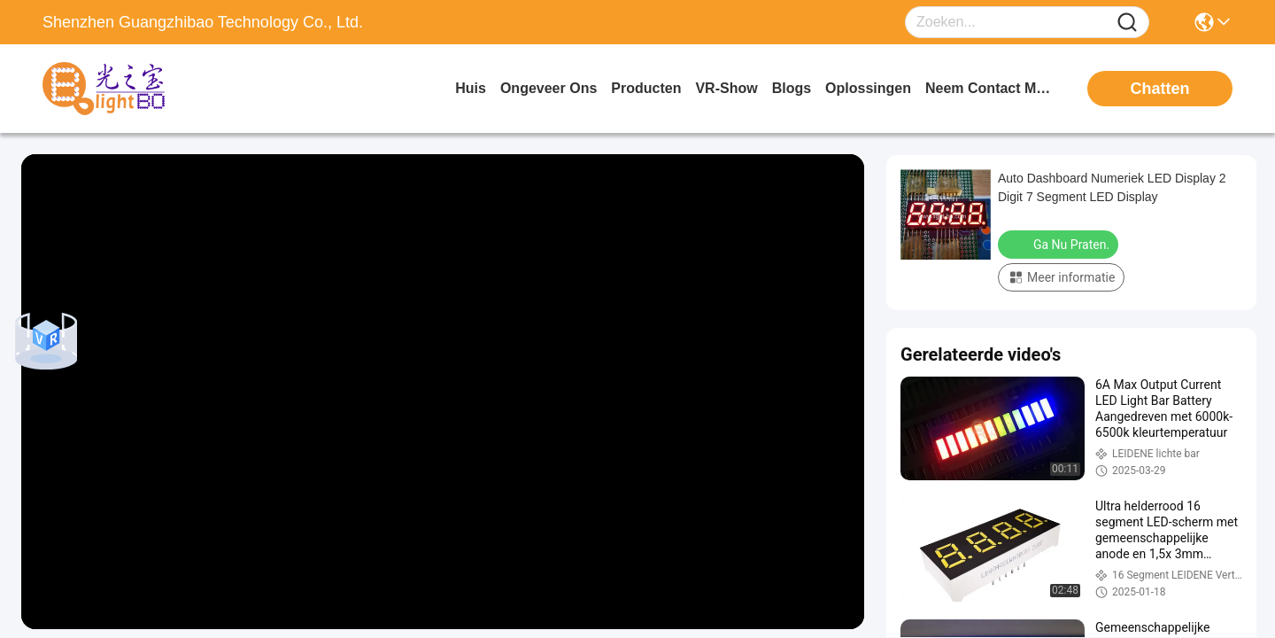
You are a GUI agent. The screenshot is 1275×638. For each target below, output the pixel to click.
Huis (470, 88)
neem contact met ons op (991, 88)
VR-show (726, 88)
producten (646, 88)
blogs (791, 88)
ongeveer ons (548, 88)
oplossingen (868, 88)
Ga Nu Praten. (1059, 244)
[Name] (1127, 23)
